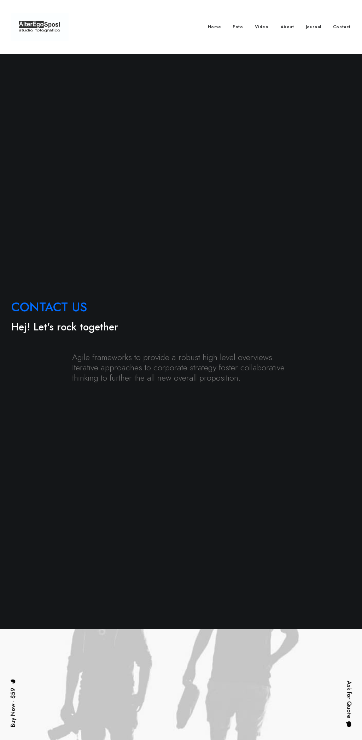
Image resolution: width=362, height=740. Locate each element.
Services (156, 657)
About (287, 27)
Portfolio (155, 670)
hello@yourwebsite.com (327, 644)
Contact (342, 27)
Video (262, 27)
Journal (313, 27)
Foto (238, 27)
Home (214, 27)
